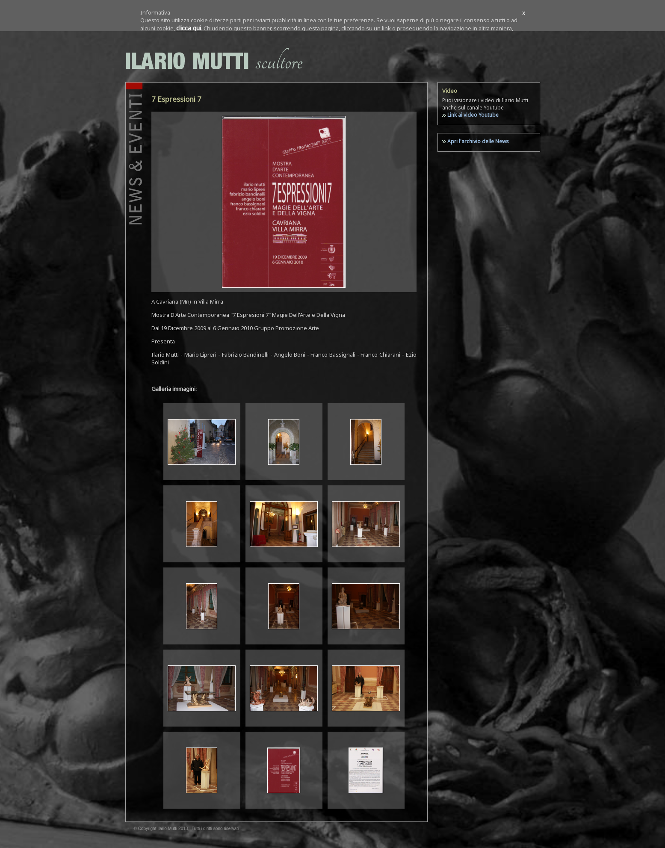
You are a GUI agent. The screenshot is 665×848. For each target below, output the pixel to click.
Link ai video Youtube (473, 114)
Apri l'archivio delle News (478, 141)
